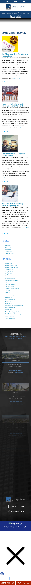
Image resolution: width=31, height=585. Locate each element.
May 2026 (8, 247)
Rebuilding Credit (10, 307)
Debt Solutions (9, 286)
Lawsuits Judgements (11, 295)
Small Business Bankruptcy (13, 314)
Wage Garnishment (10, 318)
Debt (6, 282)
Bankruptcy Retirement (12, 267)
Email (15, 1)
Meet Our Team (5, 578)
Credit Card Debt (10, 278)
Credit (7, 276)
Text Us (20, 578)
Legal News (8, 297)
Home (7, 1)
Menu (24, 1)
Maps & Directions (15, 380)
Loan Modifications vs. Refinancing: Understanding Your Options (12, 204)
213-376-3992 (18, 413)
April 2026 (8, 249)
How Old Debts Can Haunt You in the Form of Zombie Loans (15, 55)
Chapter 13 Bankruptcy (12, 272)
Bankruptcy (13, 578)
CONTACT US (23, 583)
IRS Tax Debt (9, 293)
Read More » (17, 78)
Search (20, 1)
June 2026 (8, 245)
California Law (9, 270)
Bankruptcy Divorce (11, 265)
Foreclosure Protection (12, 288)
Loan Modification (10, 299)
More (27, 578)
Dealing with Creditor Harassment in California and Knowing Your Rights (13, 105)
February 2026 (9, 254)
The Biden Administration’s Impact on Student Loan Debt (13, 154)
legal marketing (16, 527)
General (7, 291)
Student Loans (9, 316)
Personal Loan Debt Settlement (14, 305)
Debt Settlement (10, 284)
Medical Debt (9, 303)
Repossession (9, 310)
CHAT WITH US (7, 583)
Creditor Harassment (11, 280)
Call (11, 1)
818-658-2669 (24, 13)
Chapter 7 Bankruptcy (12, 274)
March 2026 (8, 251)
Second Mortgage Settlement (14, 312)
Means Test (8, 301)
